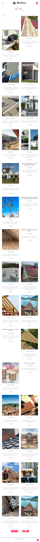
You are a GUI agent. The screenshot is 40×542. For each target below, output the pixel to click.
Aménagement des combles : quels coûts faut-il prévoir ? (10, 245)
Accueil (3, 14)
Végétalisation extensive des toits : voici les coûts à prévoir (29, 276)
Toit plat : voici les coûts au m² (9, 78)
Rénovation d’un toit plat (10, 278)
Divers (11, 92)
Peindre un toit (8, 446)
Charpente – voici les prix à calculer (10, 312)
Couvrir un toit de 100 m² (29, 363)
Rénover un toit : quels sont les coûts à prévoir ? (29, 511)
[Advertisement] (10, 22)
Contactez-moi (17, 538)
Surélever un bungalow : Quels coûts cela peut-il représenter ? (28, 144)
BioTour (20, 3)
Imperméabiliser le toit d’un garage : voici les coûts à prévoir (9, 511)
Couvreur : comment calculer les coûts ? (10, 146)
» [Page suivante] (27, 531)
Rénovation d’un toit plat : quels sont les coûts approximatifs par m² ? (10, 111)
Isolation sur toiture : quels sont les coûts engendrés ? (10, 212)
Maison (11, 58)
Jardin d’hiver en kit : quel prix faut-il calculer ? (29, 111)
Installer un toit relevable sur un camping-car (28, 478)
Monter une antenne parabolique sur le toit (29, 311)
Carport (25, 79)
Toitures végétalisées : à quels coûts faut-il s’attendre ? (29, 32)
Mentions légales (34, 537)
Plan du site (23, 538)
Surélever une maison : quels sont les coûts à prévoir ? (10, 179)
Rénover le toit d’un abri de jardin (10, 46)
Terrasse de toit (8, 480)
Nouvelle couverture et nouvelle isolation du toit (29, 410)
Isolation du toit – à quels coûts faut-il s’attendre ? (10, 378)
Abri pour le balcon (10, 412)
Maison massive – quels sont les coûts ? (29, 445)
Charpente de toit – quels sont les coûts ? (29, 345)
